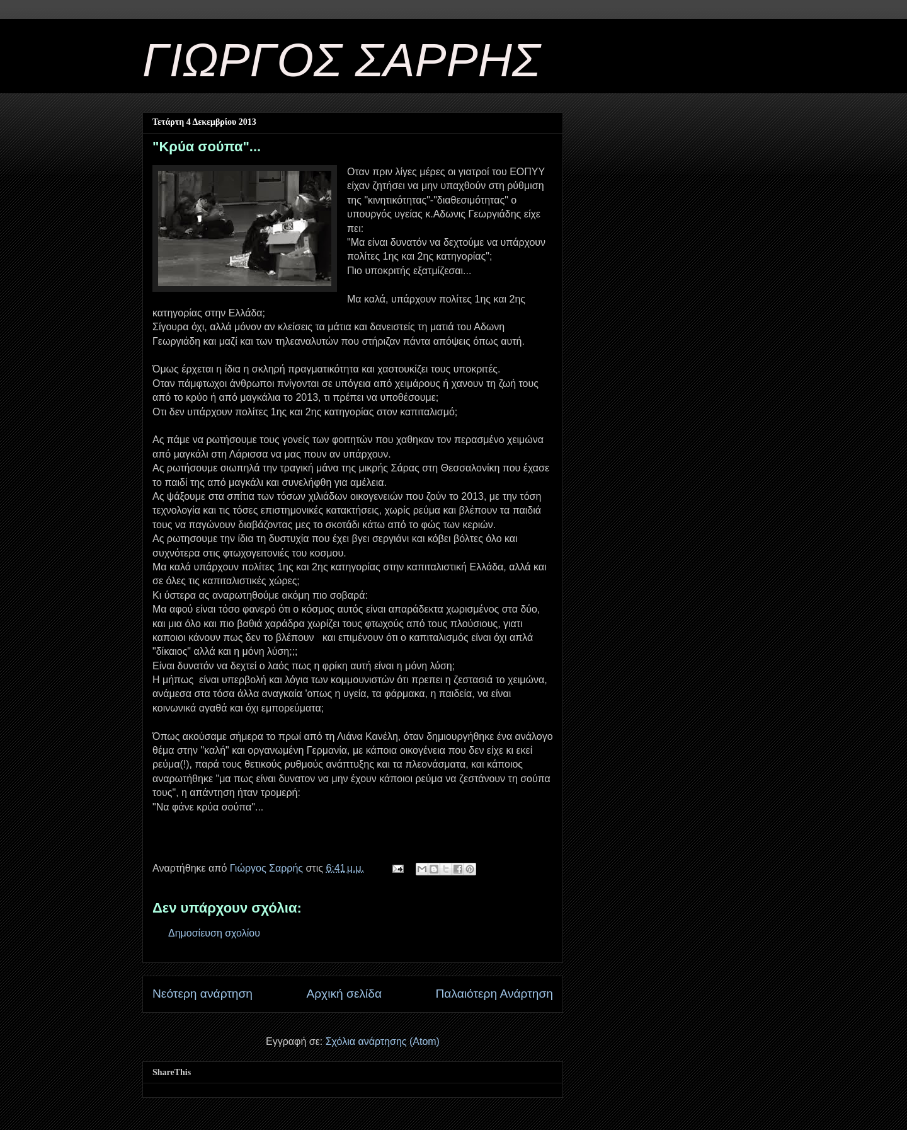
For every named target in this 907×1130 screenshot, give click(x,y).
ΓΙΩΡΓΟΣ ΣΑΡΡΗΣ (341, 59)
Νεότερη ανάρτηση (202, 993)
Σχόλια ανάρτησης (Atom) (383, 1041)
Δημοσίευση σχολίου (214, 933)
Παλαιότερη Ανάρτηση (494, 993)
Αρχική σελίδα (344, 993)
